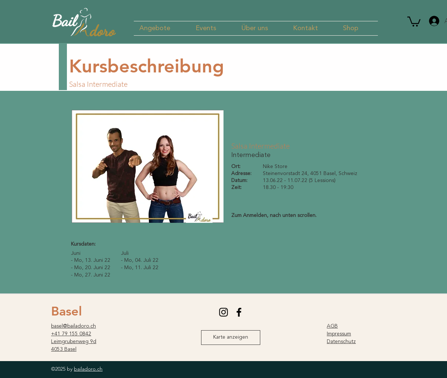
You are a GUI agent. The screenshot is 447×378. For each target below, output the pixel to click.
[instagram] (223, 312)
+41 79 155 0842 (71, 333)
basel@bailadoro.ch (73, 326)
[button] (162, 28)
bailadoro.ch (88, 368)
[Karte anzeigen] (230, 337)
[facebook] (239, 312)
